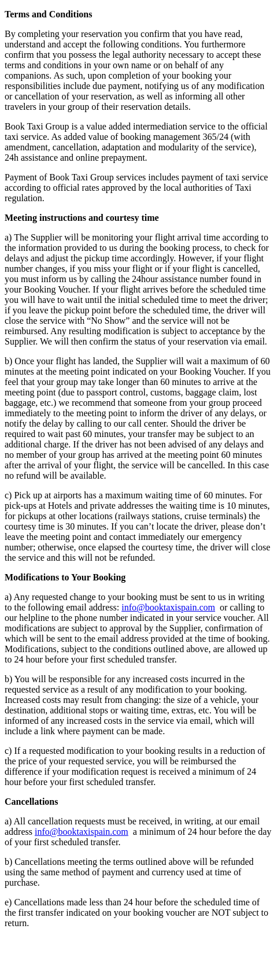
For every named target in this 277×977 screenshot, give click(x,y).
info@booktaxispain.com (168, 607)
